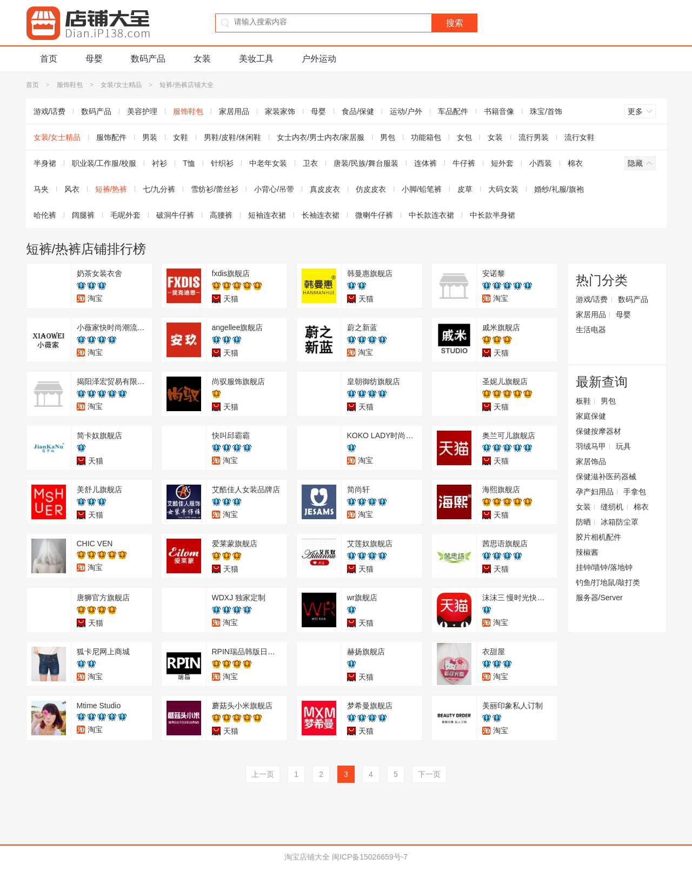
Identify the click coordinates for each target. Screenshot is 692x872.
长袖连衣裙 (321, 215)
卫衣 (310, 163)
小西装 (540, 163)
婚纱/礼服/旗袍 (559, 189)
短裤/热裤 (111, 189)
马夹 (41, 189)
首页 (48, 58)
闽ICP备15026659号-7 (370, 857)
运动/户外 (406, 111)
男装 (149, 137)
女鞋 (180, 137)
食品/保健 (358, 111)
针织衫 (222, 163)
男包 (387, 137)
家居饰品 (591, 461)
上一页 (262, 774)
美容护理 (142, 111)
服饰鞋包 (70, 85)
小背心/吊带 (274, 189)
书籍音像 (499, 111)
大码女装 (503, 189)
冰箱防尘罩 (619, 522)
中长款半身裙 (492, 215)
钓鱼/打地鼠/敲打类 (608, 582)
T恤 (189, 163)
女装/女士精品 (121, 85)
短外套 (502, 163)
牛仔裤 (464, 163)
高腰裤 (221, 215)
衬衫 (159, 163)
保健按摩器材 (598, 431)
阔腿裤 (83, 215)
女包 (464, 137)
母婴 (94, 58)
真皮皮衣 (325, 189)
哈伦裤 (45, 215)
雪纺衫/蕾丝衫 (214, 189)
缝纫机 (612, 506)
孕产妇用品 (595, 491)
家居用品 (234, 111)
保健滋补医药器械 (606, 476)
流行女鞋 (579, 137)
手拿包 (634, 491)
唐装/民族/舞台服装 (366, 163)
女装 (202, 58)
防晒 (583, 522)
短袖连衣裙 (267, 215)
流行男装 (533, 137)
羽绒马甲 (591, 446)
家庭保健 (591, 416)
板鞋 (583, 401)
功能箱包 (426, 137)
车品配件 (453, 111)
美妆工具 (256, 58)
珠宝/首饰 (546, 111)
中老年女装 (268, 163)
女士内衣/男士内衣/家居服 (320, 137)
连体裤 (425, 163)
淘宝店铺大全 (307, 857)
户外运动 (319, 58)
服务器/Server (599, 597)
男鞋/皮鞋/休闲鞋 (232, 137)
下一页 (429, 774)
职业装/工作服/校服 (104, 163)
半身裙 (45, 163)
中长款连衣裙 (431, 215)
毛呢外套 (125, 215)
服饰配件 (111, 137)
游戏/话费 (50, 111)
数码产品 (148, 58)
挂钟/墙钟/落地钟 (604, 567)
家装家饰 (280, 111)
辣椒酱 (587, 552)
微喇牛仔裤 (374, 215)
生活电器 (591, 329)
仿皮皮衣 (371, 189)
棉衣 (575, 163)
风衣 (71, 189)
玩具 (623, 446)
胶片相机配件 (598, 537)
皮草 (465, 189)
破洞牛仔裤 (175, 215)
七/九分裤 (159, 189)
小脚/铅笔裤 (422, 189)
